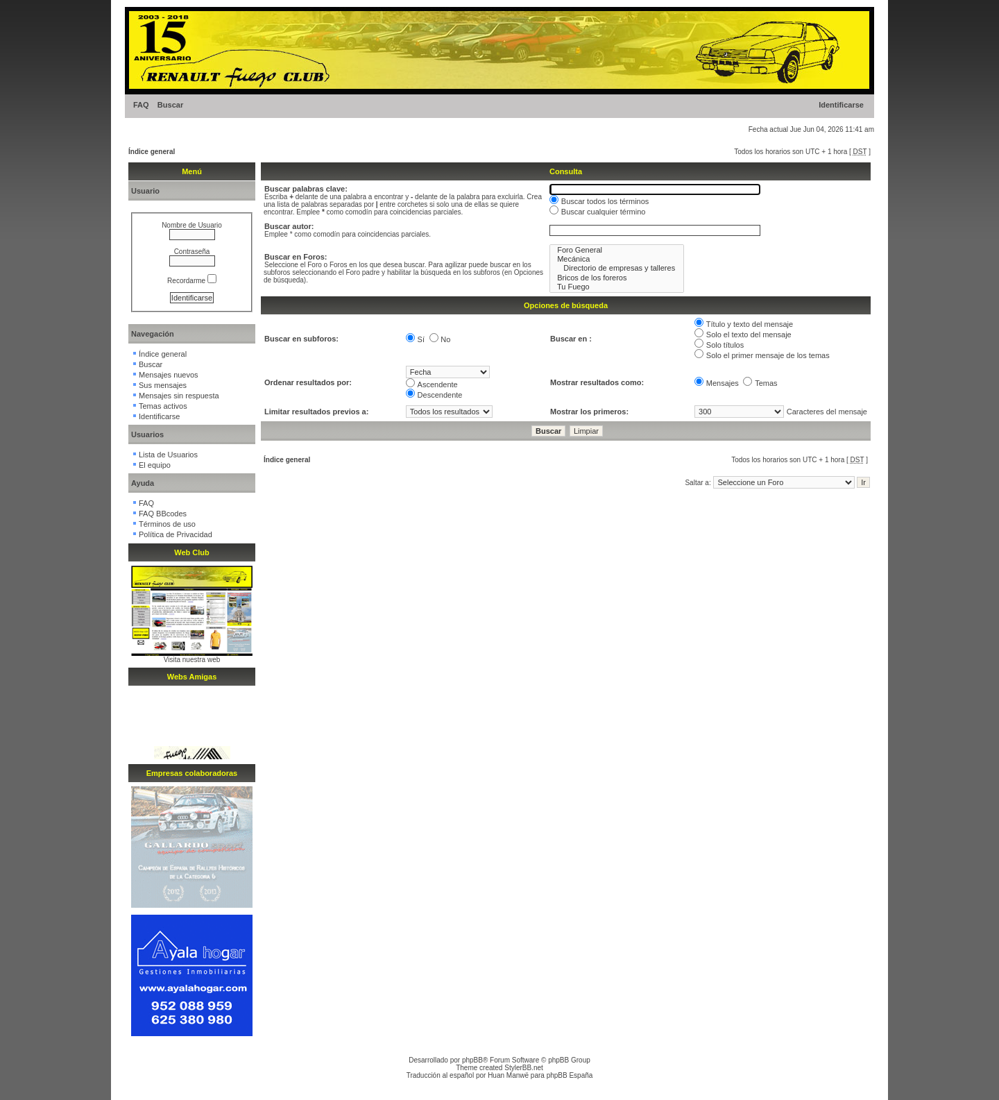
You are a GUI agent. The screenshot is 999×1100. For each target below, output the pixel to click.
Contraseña (192, 251)
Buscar (170, 105)
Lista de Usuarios (168, 454)
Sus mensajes (163, 385)
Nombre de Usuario (192, 225)
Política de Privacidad (175, 534)
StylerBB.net (523, 1068)
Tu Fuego (617, 286)
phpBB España (570, 1075)
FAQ (141, 105)
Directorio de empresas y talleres (617, 268)
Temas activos (163, 406)
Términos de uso (167, 524)
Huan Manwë (508, 1075)
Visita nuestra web (192, 659)
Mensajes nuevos (168, 375)
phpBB (472, 1060)
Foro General (617, 250)
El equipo (155, 465)
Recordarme (191, 281)
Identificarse (841, 105)
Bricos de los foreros (617, 277)
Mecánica (617, 259)
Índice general (151, 151)
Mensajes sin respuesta (179, 395)
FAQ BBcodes (163, 513)
